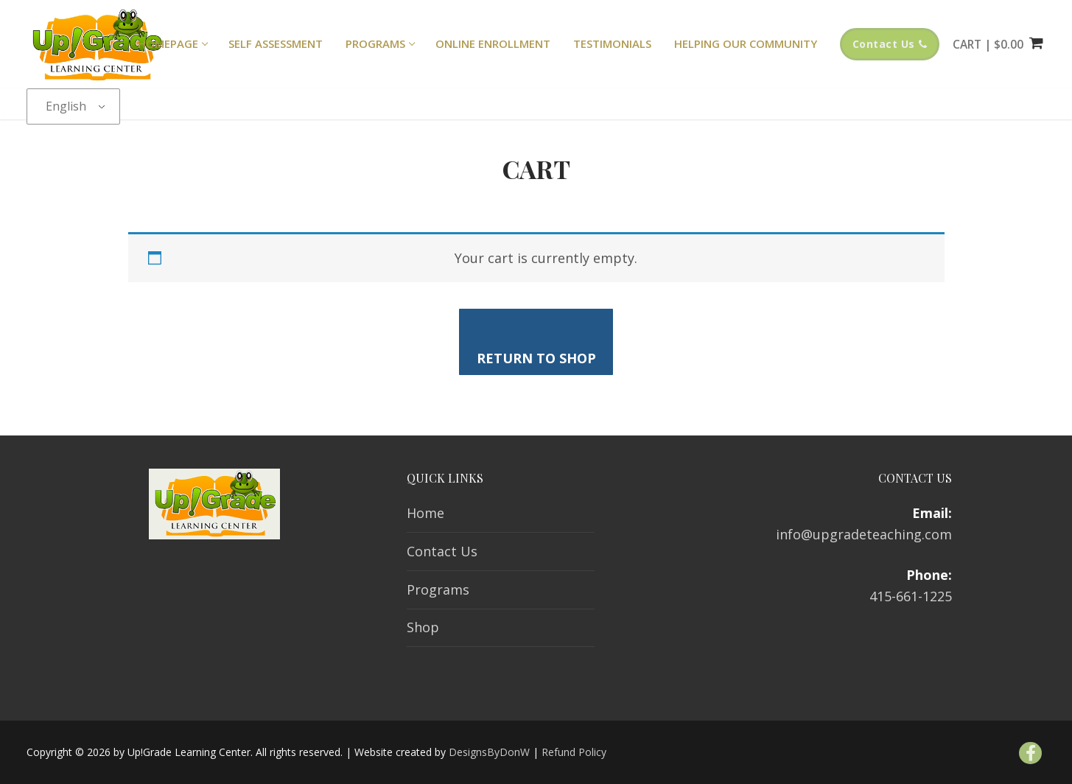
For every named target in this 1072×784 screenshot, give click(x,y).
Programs (438, 589)
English (66, 106)
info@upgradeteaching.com (864, 534)
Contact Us (890, 44)
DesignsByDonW (489, 752)
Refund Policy (574, 752)
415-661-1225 (910, 596)
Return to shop (536, 358)
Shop (423, 627)
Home (425, 513)
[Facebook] (1030, 753)
